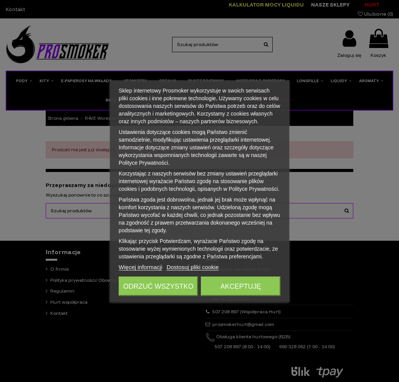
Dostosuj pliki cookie (193, 266)
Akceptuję (240, 286)
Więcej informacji (140, 266)
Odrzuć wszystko (158, 286)
